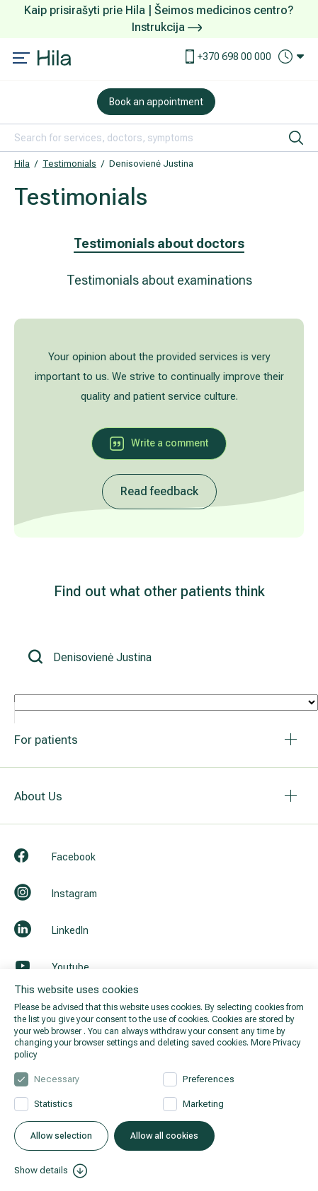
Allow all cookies (164, 1136)
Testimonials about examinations (159, 280)
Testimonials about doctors (159, 243)
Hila (22, 163)
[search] (296, 138)
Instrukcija (167, 27)
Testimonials (69, 163)
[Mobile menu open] (21, 59)
